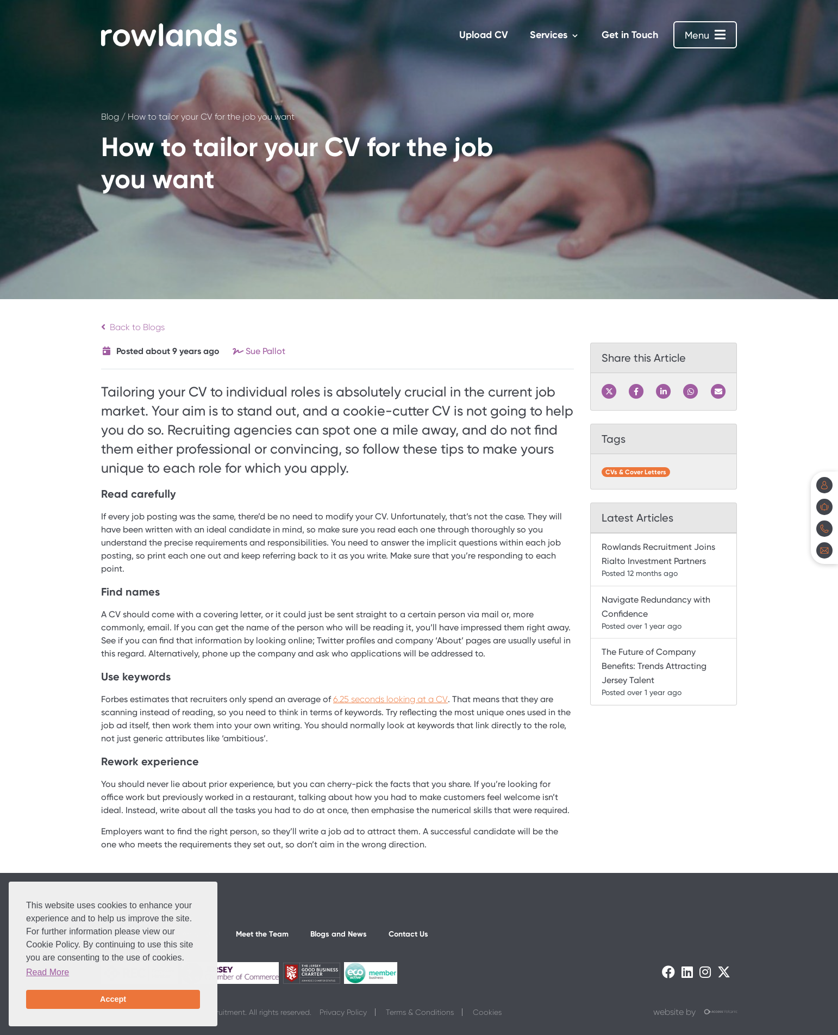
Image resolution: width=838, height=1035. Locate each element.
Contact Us (408, 934)
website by (695, 1012)
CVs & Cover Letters (635, 472)
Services (548, 35)
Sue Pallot (265, 351)
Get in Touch (630, 35)
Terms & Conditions (420, 1012)
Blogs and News (338, 934)
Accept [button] (113, 999)
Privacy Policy (343, 1012)
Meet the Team (262, 934)
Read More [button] (47, 972)
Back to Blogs (133, 327)
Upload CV (483, 35)
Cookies (487, 1012)
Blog (110, 116)
